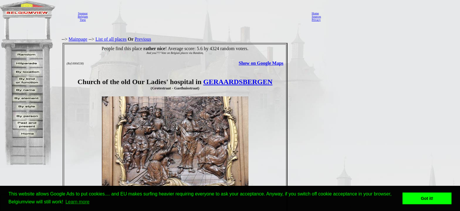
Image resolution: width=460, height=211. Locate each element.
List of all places (110, 39)
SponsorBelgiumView (83, 16)
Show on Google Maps (261, 63)
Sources (316, 16)
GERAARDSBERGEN (238, 82)
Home (315, 13)
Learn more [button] (77, 201)
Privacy (316, 19)
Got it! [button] (427, 198)
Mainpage (78, 39)
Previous (143, 39)
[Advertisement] (198, 16)
